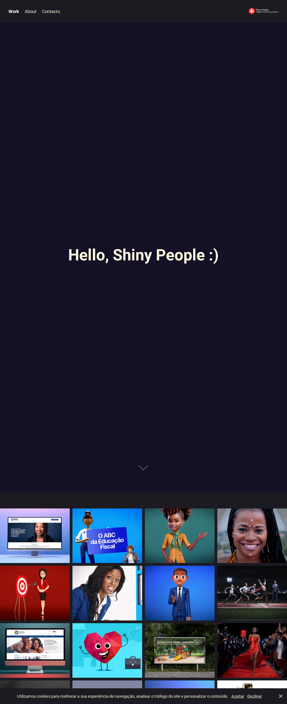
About (31, 11)
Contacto (51, 11)
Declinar (254, 696)
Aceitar (237, 696)
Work (14, 11)
